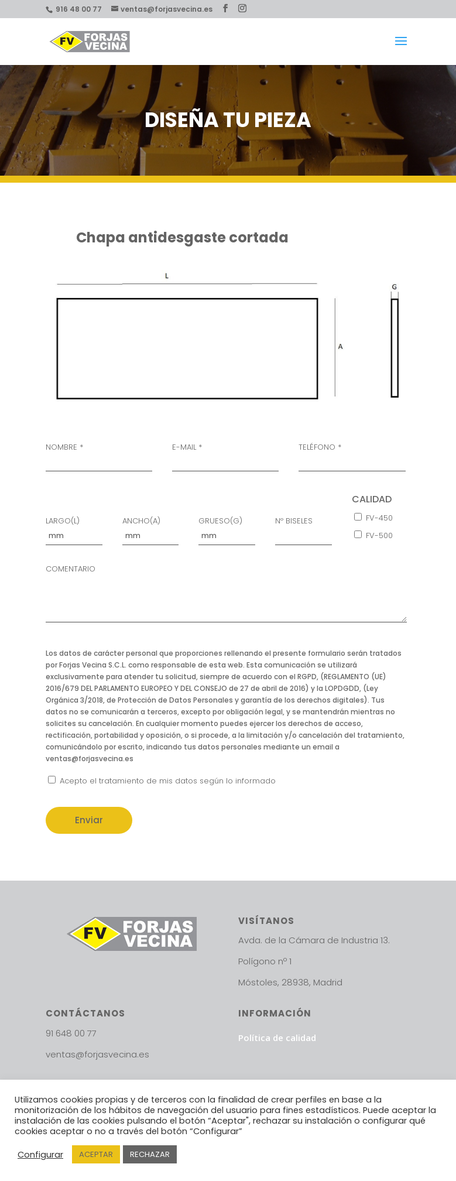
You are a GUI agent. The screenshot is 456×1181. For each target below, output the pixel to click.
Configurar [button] (40, 1154)
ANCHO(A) (150, 529)
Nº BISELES (303, 529)
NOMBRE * (99, 455)
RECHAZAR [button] (150, 1154)
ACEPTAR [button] (96, 1154)
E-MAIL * (225, 455)
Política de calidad (277, 1037)
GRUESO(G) (226, 529)
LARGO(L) (74, 529)
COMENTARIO (226, 595)
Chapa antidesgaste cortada (182, 237)
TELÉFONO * (352, 455)
